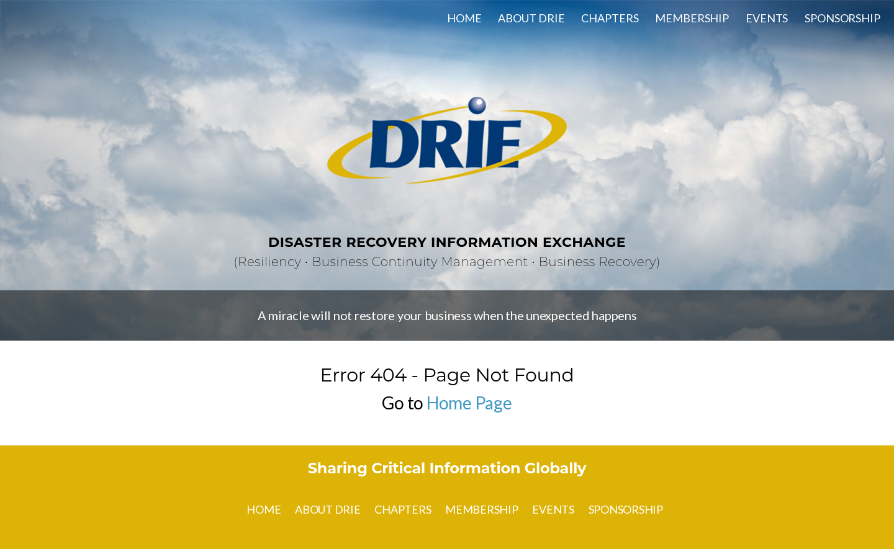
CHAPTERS (609, 18)
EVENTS (767, 18)
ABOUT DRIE (531, 18)
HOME (464, 18)
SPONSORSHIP (842, 18)
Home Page (469, 402)
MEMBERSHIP (692, 18)
